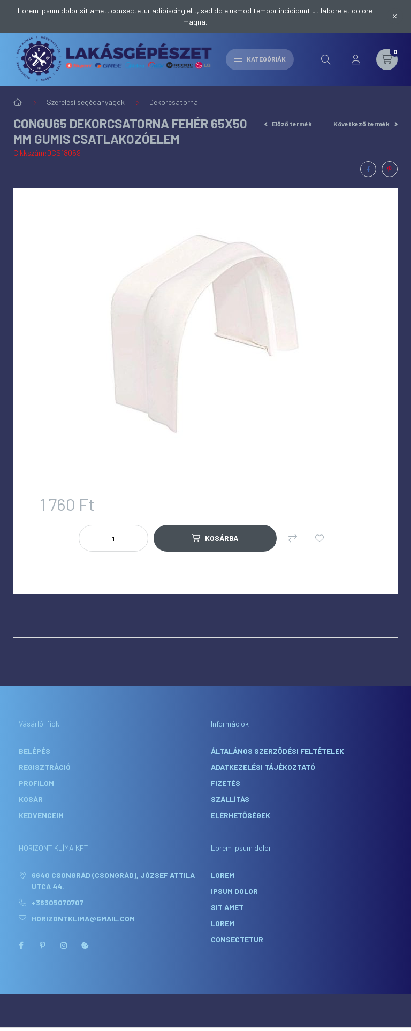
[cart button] (387, 59)
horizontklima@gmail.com (83, 918)
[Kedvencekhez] (319, 538)
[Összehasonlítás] (292, 538)
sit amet (227, 907)
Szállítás (230, 799)
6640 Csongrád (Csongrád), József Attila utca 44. (113, 880)
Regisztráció (45, 767)
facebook (21, 945)
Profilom (36, 783)
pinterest (42, 945)
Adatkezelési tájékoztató (263, 767)
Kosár (31, 799)
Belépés (34, 750)
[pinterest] (390, 169)
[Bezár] (395, 16)
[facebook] (368, 169)
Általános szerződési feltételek (277, 750)
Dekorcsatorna (173, 101)
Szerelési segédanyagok (86, 101)
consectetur (237, 939)
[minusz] (93, 538)
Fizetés (225, 783)
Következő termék (365, 123)
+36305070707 (57, 902)
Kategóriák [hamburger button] (260, 59)
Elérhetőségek (240, 815)
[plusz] (134, 538)
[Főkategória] (17, 102)
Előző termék (288, 123)
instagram (63, 945)
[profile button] (356, 59)
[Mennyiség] (113, 538)
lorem (222, 875)
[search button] (326, 59)
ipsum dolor (234, 891)
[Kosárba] (215, 538)
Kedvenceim (41, 815)
